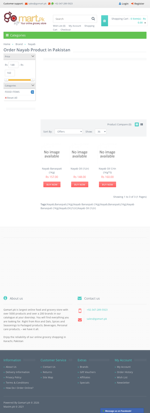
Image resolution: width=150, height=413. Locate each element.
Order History (125, 372)
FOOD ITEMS (12, 91)
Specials (85, 382)
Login (123, 3)
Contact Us (49, 366)
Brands (84, 366)
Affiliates (85, 377)
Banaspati (60, 204)
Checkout (66, 29)
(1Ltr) (74, 208)
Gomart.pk (24, 402)
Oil (69, 208)
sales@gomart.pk (36, 3)
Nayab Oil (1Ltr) (80, 168)
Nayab (50, 204)
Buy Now (52, 184)
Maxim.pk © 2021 (13, 406)
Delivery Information (18, 372)
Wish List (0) (59, 25)
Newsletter (123, 382)
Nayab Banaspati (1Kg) (86, 204)
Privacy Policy (13, 377)
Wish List (122, 377)
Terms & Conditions (17, 382)
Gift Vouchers (88, 372)
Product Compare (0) (119, 124)
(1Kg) (70, 204)
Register (137, 3)
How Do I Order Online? (19, 388)
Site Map (48, 377)
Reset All (11, 97)
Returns (47, 372)
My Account (75, 25)
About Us (11, 366)
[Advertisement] (19, 167)
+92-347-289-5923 (64, 3)
